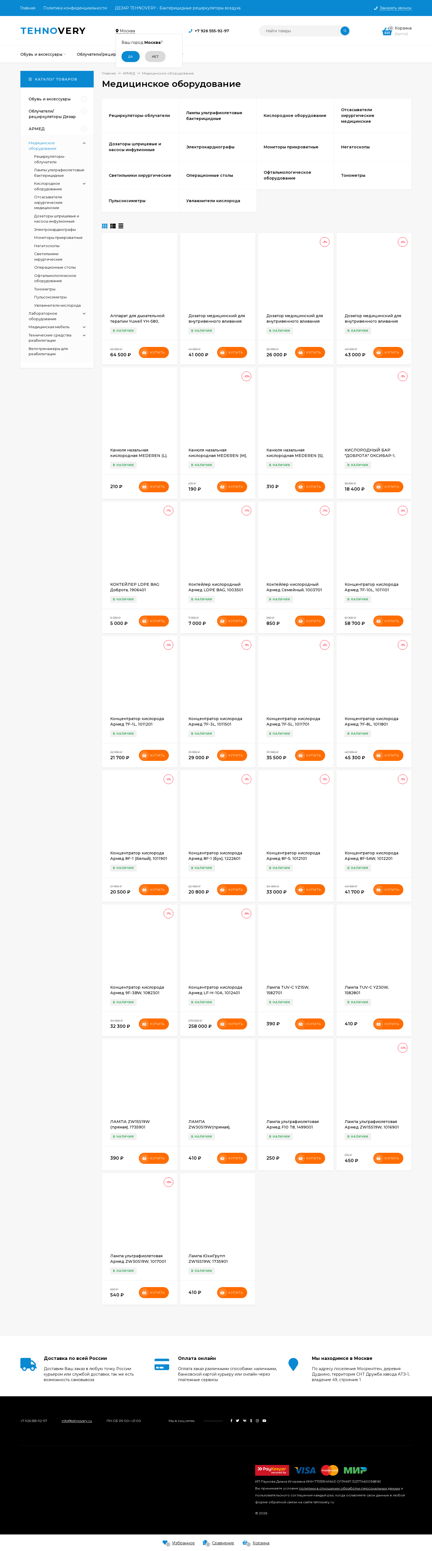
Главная (27, 8)
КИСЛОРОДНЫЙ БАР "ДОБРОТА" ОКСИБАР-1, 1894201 (370, 456)
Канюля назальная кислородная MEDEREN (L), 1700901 (138, 456)
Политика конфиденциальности (75, 8)
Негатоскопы (47, 246)
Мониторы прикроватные (58, 237)
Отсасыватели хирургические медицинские (48, 202)
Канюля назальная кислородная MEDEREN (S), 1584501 (294, 456)
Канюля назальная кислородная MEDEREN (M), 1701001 (217, 456)
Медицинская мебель (49, 327)
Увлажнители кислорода (57, 305)
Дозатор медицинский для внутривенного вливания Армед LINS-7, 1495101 (216, 321)
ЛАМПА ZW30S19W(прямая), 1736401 (209, 1127)
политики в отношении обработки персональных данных (349, 1488)
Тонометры (44, 289)
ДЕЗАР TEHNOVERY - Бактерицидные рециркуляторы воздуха (178, 8)
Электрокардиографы (55, 229)
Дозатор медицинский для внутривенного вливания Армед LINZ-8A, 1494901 (294, 321)
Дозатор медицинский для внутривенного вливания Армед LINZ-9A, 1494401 (373, 321)
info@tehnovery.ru (77, 1421)
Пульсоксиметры (50, 297)
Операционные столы (55, 267)
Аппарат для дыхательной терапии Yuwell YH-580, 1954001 (137, 321)
